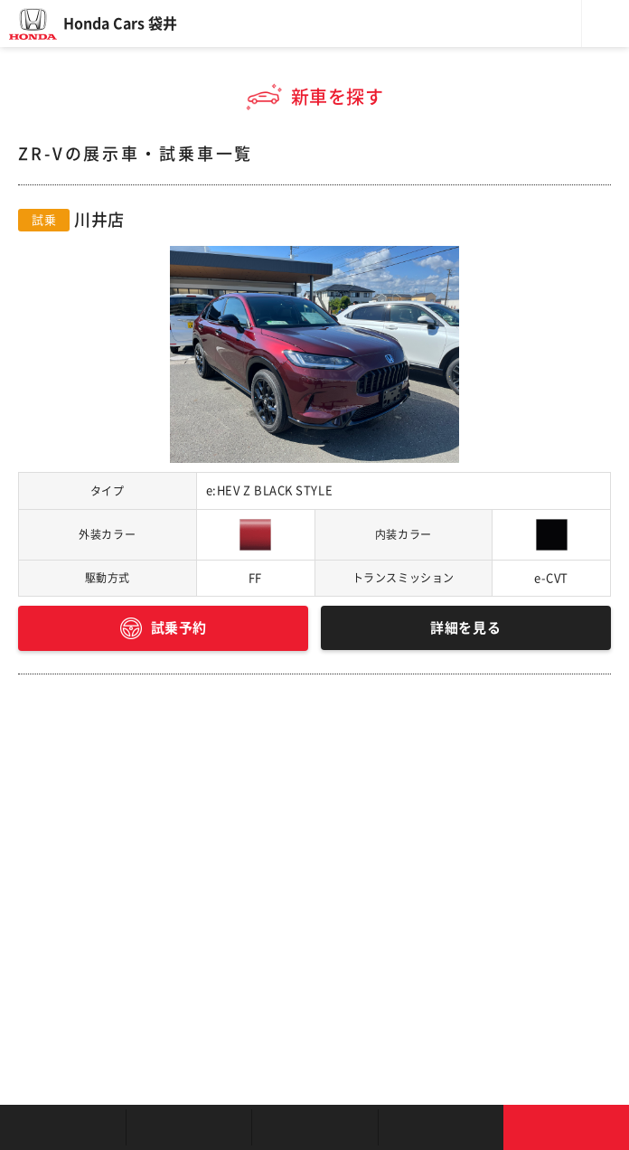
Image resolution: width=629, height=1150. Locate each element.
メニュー (605, 23)
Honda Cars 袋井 (120, 23)
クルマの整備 (314, 1127)
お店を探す (63, 1127)
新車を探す (188, 1127)
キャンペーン (440, 1127)
